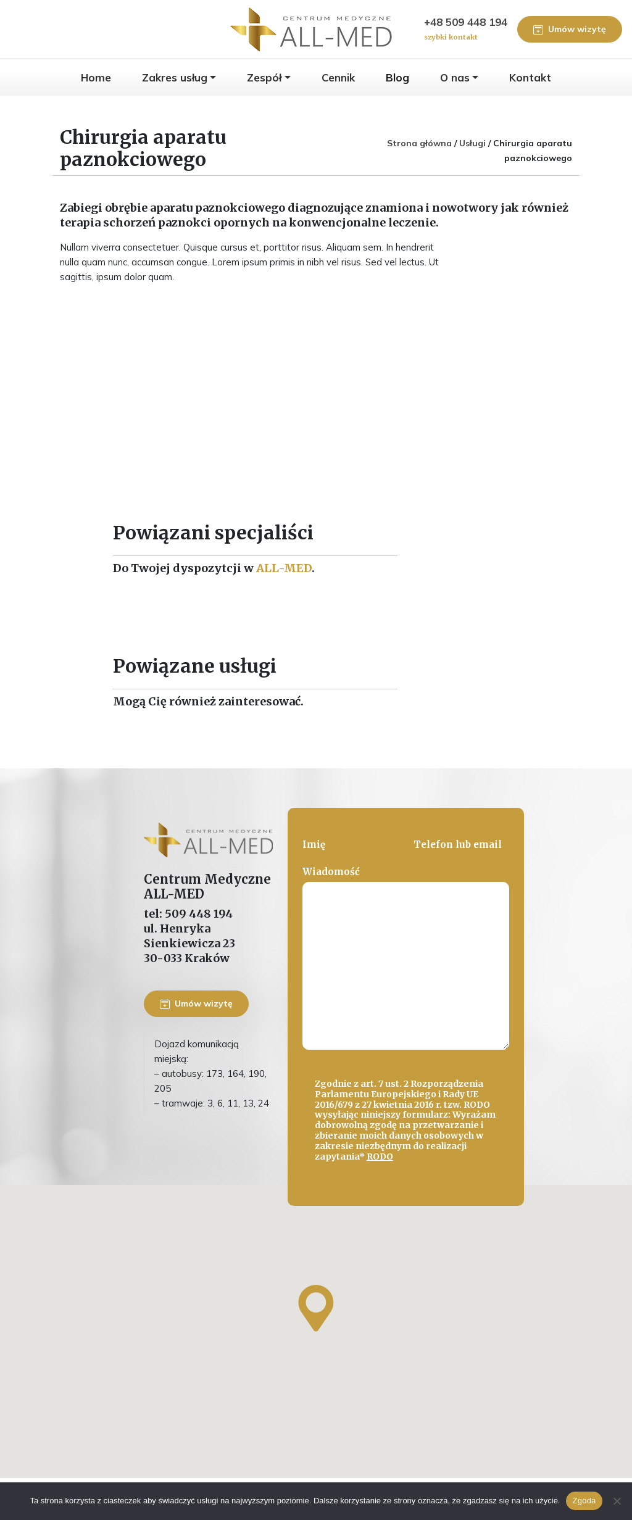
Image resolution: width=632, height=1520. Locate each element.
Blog (397, 77)
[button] (316, 1308)
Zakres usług (174, 77)
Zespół (264, 77)
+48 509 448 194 (465, 29)
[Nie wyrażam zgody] (616, 1501)
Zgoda (584, 1500)
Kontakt (530, 77)
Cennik (338, 77)
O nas (455, 77)
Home (96, 77)
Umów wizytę (569, 29)
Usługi (472, 143)
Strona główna (419, 143)
